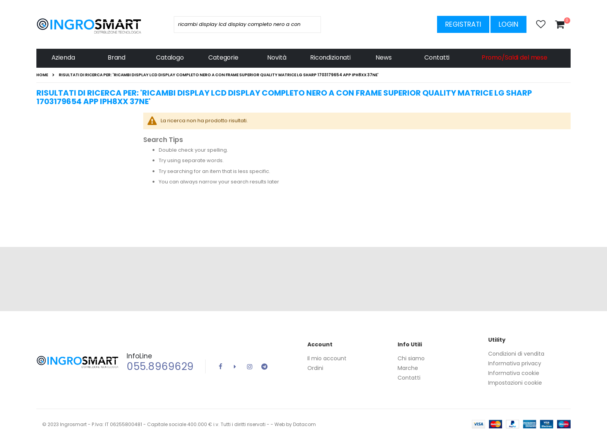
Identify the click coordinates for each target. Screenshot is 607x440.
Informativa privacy (514, 363)
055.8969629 (160, 366)
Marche (408, 368)
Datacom (304, 424)
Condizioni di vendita (516, 354)
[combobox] (247, 24)
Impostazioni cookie (515, 383)
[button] (540, 24)
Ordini (315, 368)
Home (42, 75)
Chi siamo (411, 358)
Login (508, 24)
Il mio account (326, 358)
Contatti (409, 378)
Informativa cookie (513, 373)
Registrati (463, 24)
